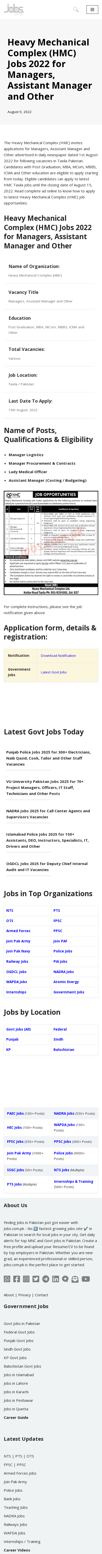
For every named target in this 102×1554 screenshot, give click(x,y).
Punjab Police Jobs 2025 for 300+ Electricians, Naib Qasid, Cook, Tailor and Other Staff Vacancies (48, 758)
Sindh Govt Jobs (17, 1349)
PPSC (58, 931)
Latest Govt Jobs (54, 672)
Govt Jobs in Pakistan (22, 1323)
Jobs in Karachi (16, 1391)
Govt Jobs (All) (18, 1029)
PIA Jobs (60, 961)
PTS (57, 910)
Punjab (12, 1039)
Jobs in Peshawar (18, 1400)
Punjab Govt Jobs (19, 1340)
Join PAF (60, 941)
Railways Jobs (15, 1524)
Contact (41, 1294)
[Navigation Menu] (92, 9)
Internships (16, 992)
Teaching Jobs (16, 1507)
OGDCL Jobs (16, 972)
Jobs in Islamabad (19, 1374)
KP (8, 1049)
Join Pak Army (18, 941)
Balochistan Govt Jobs (22, 1366)
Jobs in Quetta (16, 1408)
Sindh (58, 1039)
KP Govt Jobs (15, 1357)
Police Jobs (63, 951)
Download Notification (58, 655)
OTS (9, 921)
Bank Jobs (12, 1498)
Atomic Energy (66, 982)
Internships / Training (22, 1541)
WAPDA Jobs (16, 982)
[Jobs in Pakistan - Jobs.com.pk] (14, 10)
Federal (60, 1029)
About (9, 1294)
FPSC (58, 921)
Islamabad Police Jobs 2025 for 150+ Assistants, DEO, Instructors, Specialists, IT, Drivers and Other (47, 840)
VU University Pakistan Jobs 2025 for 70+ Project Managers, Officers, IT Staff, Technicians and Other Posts (45, 787)
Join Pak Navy (18, 951)
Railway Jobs (17, 961)
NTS (9, 910)
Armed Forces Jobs (20, 1473)
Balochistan (64, 1049)
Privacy (24, 1294)
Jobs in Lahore (16, 1383)
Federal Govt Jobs (19, 1331)
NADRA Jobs (64, 972)
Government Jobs (69, 992)
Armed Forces (18, 931)
